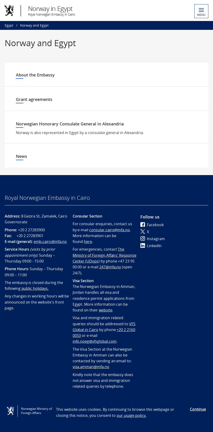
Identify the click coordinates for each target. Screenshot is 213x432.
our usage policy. (131, 415)
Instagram (152, 238)
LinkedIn (151, 245)
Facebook (152, 224)
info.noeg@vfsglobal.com (95, 341)
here (88, 241)
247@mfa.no (110, 267)
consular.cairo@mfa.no (109, 229)
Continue (198, 409)
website (105, 310)
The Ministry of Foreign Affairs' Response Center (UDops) (104, 255)
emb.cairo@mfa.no (50, 241)
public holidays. (35, 288)
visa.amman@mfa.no (91, 366)
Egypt (9, 25)
